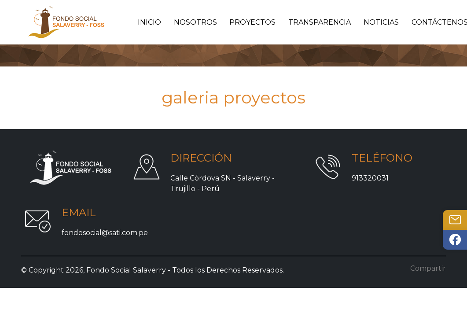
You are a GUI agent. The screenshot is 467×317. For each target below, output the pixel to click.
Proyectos (252, 22)
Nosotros (195, 22)
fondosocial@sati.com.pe (105, 233)
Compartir (428, 268)
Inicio (149, 22)
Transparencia (319, 22)
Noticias (381, 22)
